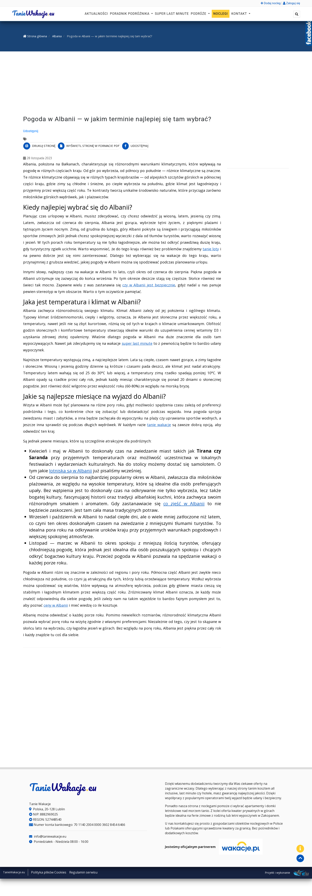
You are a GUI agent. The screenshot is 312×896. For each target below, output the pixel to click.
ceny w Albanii (56, 604)
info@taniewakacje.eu (47, 835)
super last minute (137, 342)
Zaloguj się (291, 3)
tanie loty (211, 248)
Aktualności (96, 14)
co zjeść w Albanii (184, 503)
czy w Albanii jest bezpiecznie (148, 284)
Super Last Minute (172, 14)
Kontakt (239, 14)
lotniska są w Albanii (70, 470)
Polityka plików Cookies (48, 871)
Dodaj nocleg (271, 3)
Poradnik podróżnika (130, 14)
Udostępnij (30, 131)
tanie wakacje (159, 423)
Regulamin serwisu (83, 871)
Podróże (199, 14)
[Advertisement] (156, 84)
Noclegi (220, 14)
